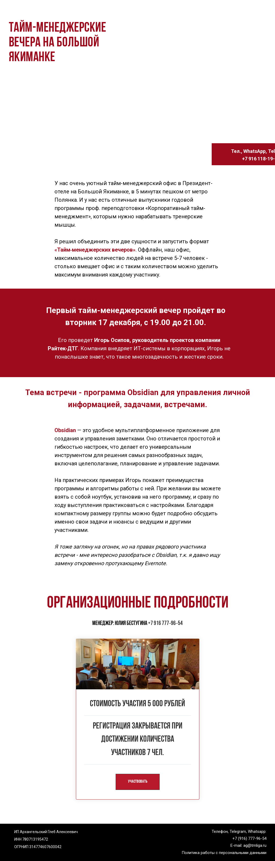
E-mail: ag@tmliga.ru (248, 845)
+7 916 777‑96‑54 (165, 623)
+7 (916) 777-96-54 (249, 838)
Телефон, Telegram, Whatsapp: (239, 831)
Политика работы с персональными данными (224, 852)
